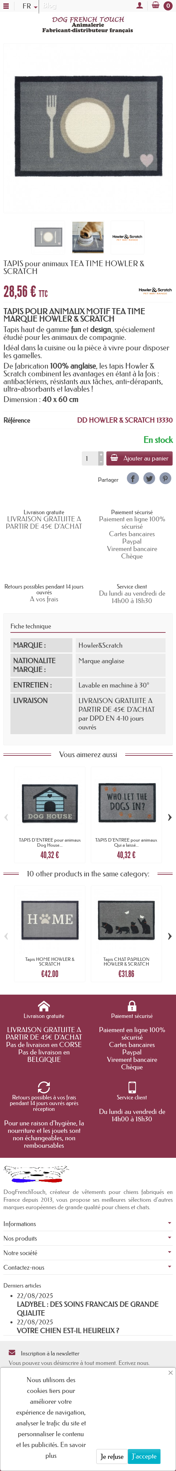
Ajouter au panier (139, 458)
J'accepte (144, 1456)
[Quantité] (90, 458)
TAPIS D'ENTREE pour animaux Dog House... (50, 842)
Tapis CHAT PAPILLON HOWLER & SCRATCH (126, 961)
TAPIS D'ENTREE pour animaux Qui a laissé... (126, 842)
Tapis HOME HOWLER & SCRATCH (49, 961)
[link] (133, 478)
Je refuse (112, 1456)
